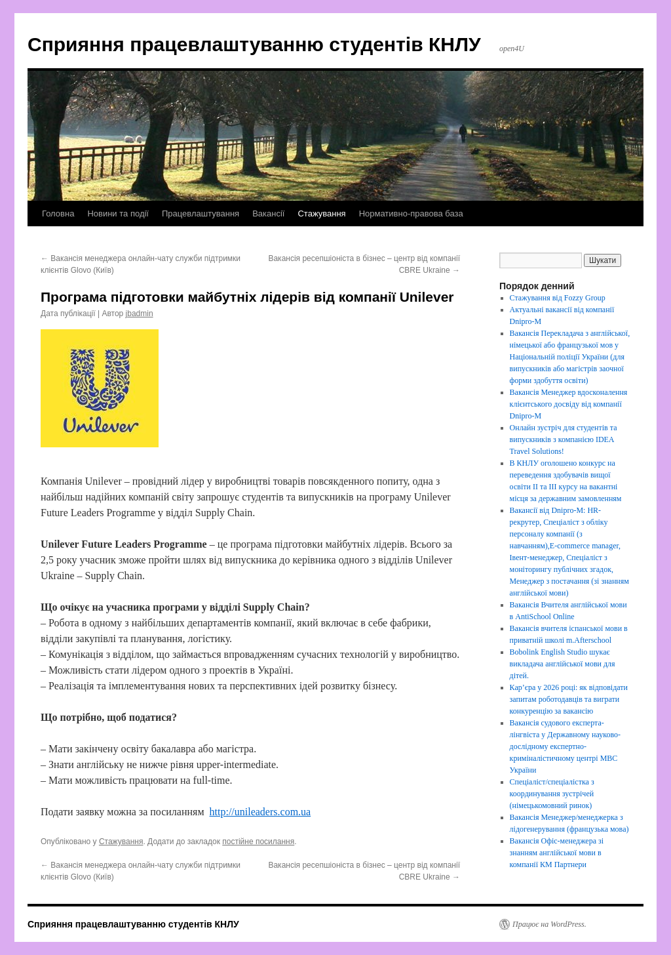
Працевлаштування (200, 213)
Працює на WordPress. (549, 924)
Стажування (321, 213)
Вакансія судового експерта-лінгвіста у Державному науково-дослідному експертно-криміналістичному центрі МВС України (565, 746)
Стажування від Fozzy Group (557, 297)
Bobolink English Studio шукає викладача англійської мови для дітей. (562, 663)
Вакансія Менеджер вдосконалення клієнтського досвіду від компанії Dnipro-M (569, 404)
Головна (58, 213)
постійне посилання (258, 841)
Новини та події (118, 213)
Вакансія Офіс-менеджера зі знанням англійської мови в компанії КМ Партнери (557, 852)
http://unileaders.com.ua (260, 811)
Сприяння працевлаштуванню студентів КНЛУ (254, 44)
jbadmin (139, 313)
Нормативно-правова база (411, 213)
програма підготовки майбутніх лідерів (317, 544)
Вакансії (268, 213)
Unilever (103, 481)
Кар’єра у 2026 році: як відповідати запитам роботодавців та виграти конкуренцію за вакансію (569, 699)
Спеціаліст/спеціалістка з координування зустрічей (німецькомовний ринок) (552, 793)
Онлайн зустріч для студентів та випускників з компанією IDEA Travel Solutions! (563, 439)
